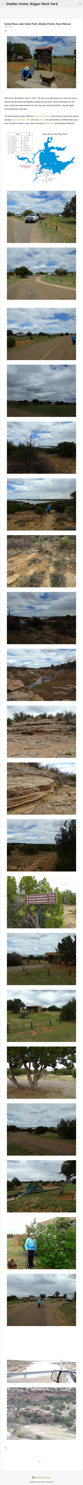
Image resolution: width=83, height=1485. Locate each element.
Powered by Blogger (41, 1477)
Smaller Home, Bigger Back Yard (31, 4)
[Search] (60, 3)
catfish (27, 120)
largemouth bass (18, 120)
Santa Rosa (49, 123)
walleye (41, 120)
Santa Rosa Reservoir (42, 116)
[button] (5, 31)
